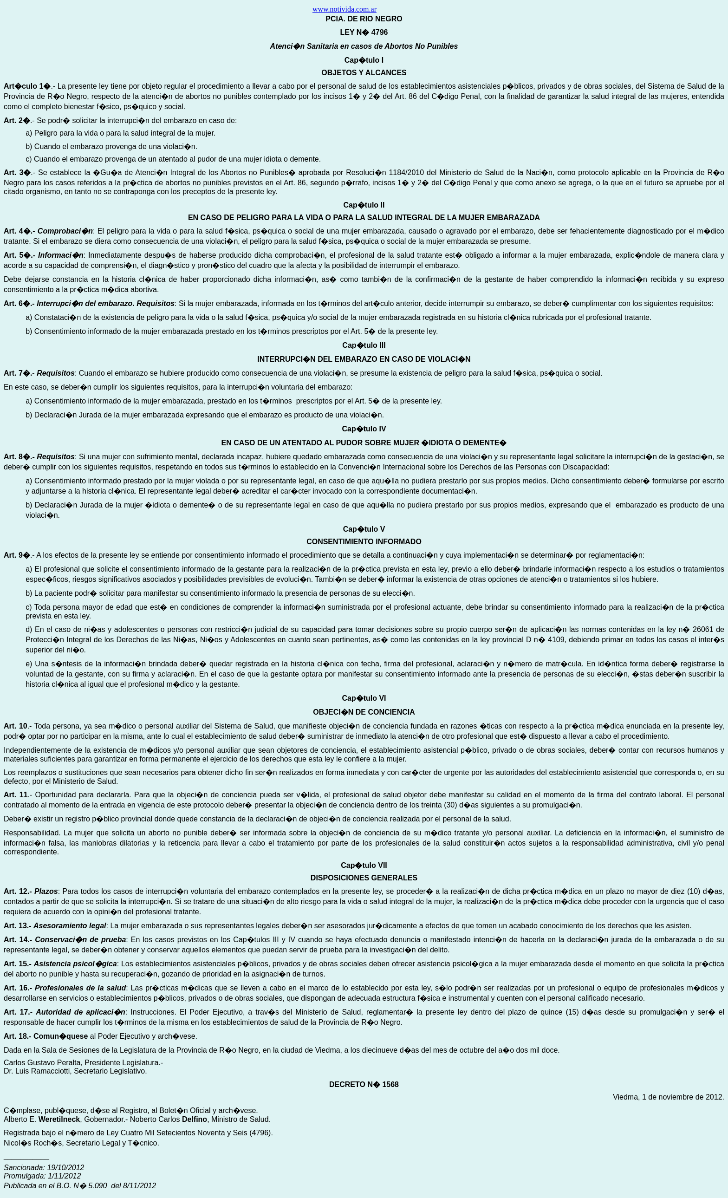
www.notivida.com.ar (344, 9)
